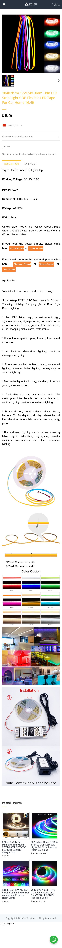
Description (11, 163)
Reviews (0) (30, 163)
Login (3, 923)
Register (10, 923)
